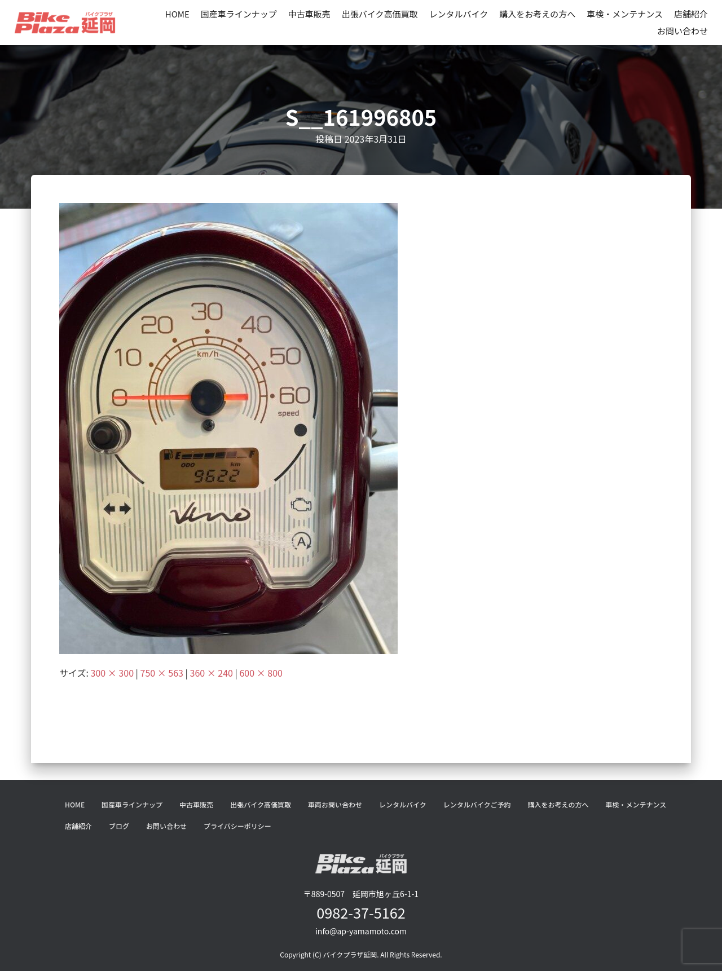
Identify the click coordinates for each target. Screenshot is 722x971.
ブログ (119, 826)
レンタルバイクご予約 (477, 804)
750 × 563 (161, 672)
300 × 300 (112, 672)
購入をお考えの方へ (537, 14)
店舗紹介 (691, 14)
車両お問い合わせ (335, 804)
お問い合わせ (682, 31)
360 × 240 (211, 672)
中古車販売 (309, 14)
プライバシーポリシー (237, 826)
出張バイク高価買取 (380, 14)
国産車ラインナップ (239, 14)
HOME (177, 14)
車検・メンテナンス (625, 14)
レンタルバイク (458, 14)
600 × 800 (260, 672)
